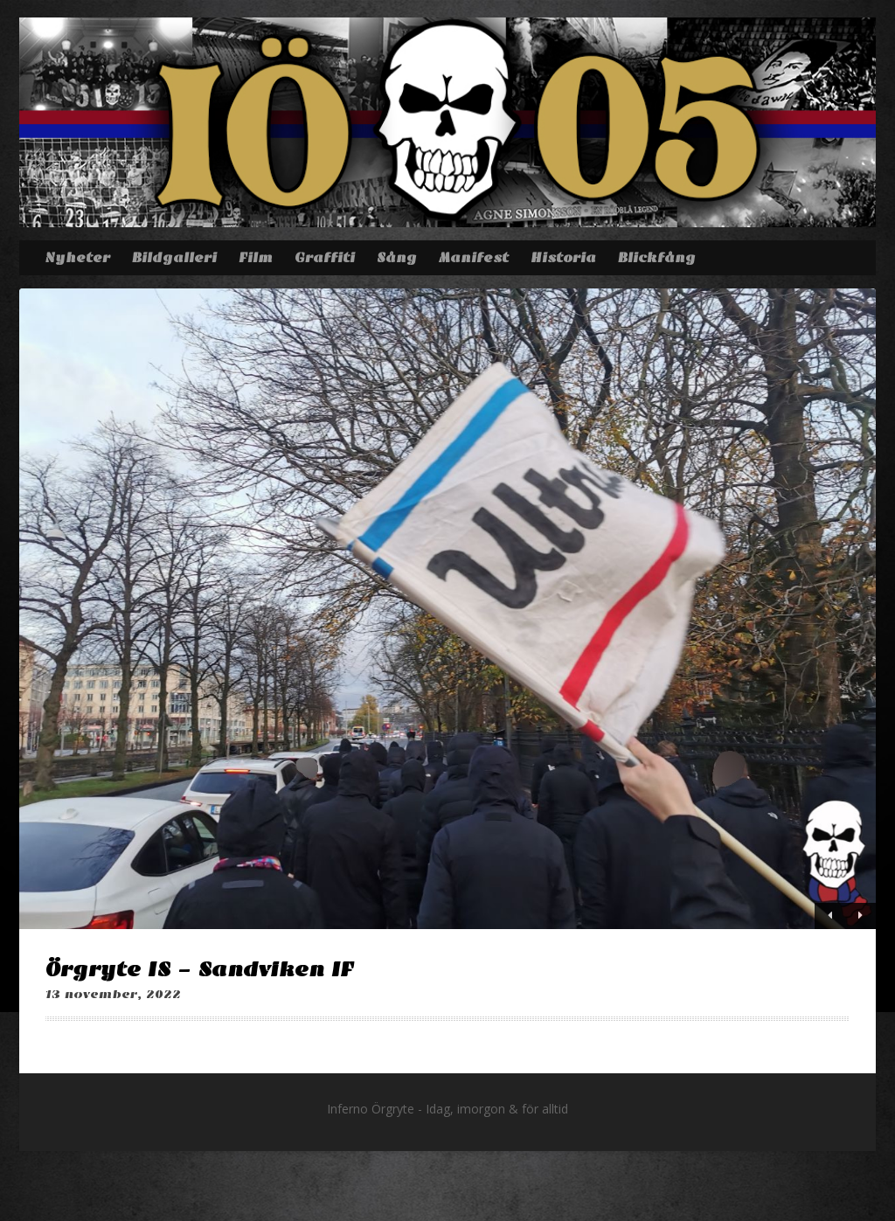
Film (256, 258)
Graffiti (325, 258)
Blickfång (657, 258)
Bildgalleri (174, 258)
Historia (563, 258)
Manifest (474, 258)
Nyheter (77, 258)
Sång (397, 258)
